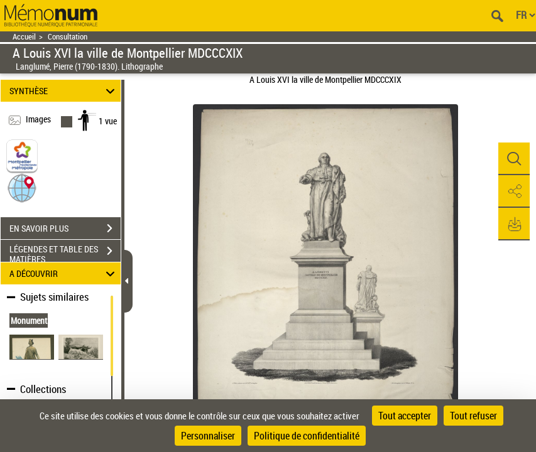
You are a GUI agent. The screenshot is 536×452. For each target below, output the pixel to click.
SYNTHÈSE (64, 91)
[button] (22, 187)
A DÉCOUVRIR (64, 273)
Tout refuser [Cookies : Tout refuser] (473, 415)
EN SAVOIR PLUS (65, 228)
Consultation (67, 36)
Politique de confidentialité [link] (306, 436)
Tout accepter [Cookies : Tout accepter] (404, 415)
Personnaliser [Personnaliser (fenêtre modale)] (208, 436)
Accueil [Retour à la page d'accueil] (24, 36)
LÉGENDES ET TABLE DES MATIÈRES (65, 252)
